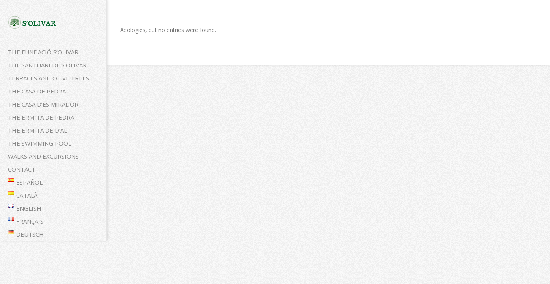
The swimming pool (39, 143)
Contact (21, 169)
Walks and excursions (43, 156)
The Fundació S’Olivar (43, 52)
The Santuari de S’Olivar (47, 65)
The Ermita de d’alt (39, 130)
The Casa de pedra (37, 91)
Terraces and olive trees (48, 78)
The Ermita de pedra (41, 117)
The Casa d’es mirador (43, 104)
